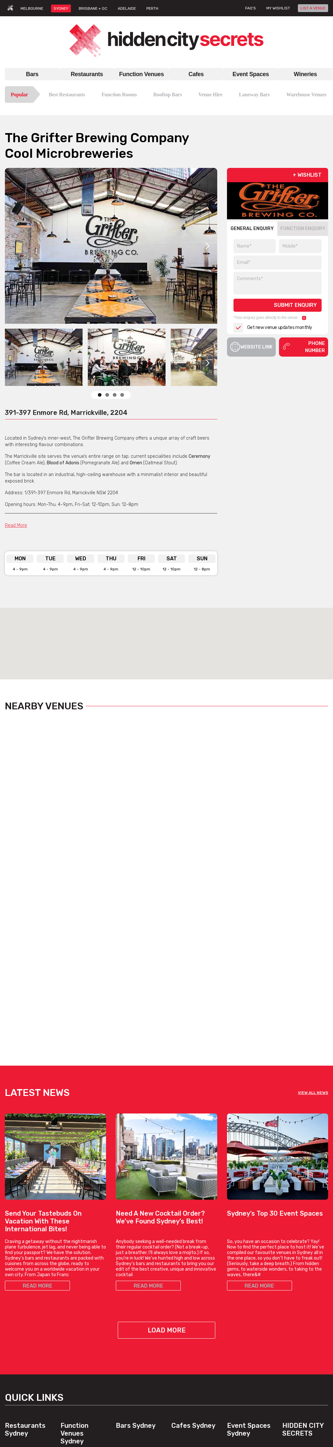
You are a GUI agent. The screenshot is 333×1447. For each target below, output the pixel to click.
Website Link (251, 347)
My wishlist (278, 8)
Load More (167, 1153)
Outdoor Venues (244, 1309)
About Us (291, 1278)
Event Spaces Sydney (249, 1252)
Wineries (305, 74)
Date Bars (126, 1309)
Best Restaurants (67, 94)
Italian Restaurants (25, 1317)
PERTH (152, 8)
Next (207, 246)
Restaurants (87, 74)
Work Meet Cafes (188, 1309)
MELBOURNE (31, 8)
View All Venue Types (82, 1391)
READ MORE (37, 1109)
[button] (166, 638)
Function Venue (76, 1282)
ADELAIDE (127, 8)
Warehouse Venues (306, 94)
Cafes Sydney (193, 1248)
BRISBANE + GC (93, 8)
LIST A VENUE (313, 8)
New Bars (126, 1317)
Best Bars (126, 1332)
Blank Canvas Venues (250, 1286)
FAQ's (250, 8)
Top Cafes (181, 1278)
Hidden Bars (128, 1301)
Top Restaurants (22, 1293)
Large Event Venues (248, 1301)
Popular (19, 94)
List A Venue (295, 1293)
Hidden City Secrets (303, 1252)
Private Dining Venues (250, 1317)
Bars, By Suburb (132, 1356)
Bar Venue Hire (242, 1278)
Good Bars (127, 1325)
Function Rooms (119, 94)
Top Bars (125, 1340)
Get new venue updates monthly (272, 327)
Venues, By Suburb (80, 1399)
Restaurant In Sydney (27, 1278)
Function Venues (141, 74)
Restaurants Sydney (25, 1252)
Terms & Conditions (302, 1322)
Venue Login (295, 1309)
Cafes (196, 74)
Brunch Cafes (185, 1286)
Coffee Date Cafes (190, 1293)
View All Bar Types (135, 1348)
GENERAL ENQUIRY (252, 228)
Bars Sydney (135, 1248)
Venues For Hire (77, 1305)
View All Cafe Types (191, 1317)
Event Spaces (251, 74)
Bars (32, 74)
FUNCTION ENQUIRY (303, 228)
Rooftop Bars (167, 94)
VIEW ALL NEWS (313, 915)
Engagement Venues (249, 1293)
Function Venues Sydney (74, 1256)
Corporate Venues (79, 1360)
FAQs (287, 1301)
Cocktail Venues (77, 1368)
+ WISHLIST (307, 175)
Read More (16, 525)
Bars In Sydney (131, 1278)
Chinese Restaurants (27, 1325)
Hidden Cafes (185, 1301)
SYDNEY (61, 8)
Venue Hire (210, 94)
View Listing (30, 866)
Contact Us (294, 1286)
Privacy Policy (296, 1329)
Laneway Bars (254, 94)
